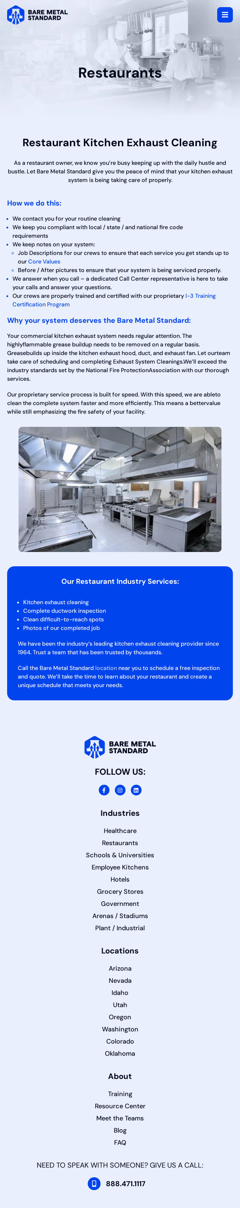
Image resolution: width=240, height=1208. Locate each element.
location (106, 668)
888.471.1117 (125, 1183)
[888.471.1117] (94, 1183)
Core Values (44, 261)
